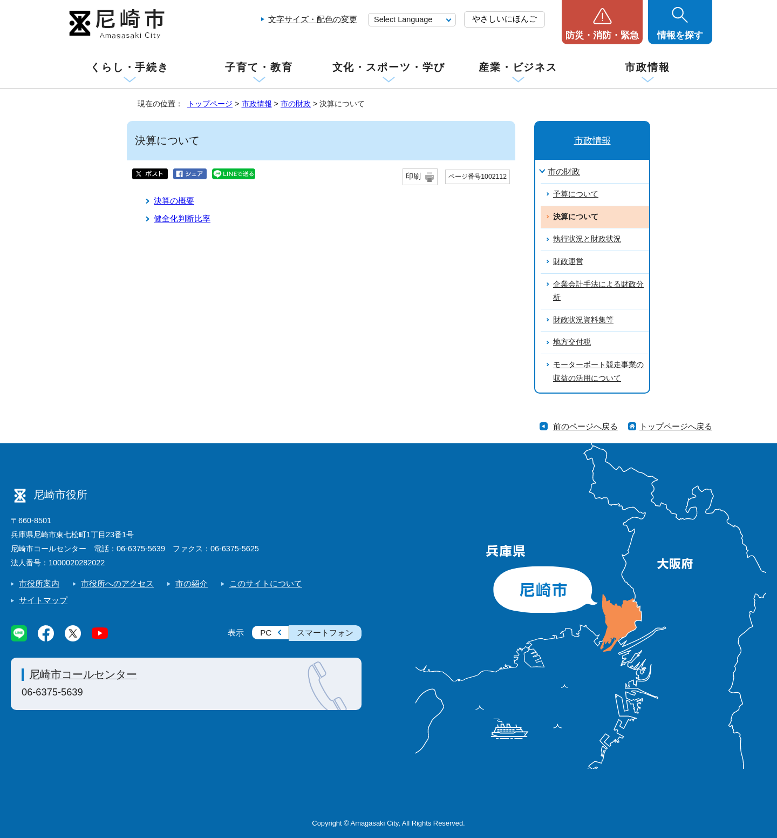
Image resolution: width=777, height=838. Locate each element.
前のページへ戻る (585, 426)
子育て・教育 (258, 67)
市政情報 (647, 67)
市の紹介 (191, 583)
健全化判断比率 (182, 218)
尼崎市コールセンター (83, 674)
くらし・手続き (129, 67)
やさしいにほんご (504, 18)
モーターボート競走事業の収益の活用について (598, 371)
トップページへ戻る (675, 426)
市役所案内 (39, 583)
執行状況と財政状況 (587, 239)
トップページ (210, 103)
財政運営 (568, 262)
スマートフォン (325, 632)
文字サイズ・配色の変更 (312, 19)
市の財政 (296, 103)
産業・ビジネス (518, 67)
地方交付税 (572, 342)
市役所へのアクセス (117, 583)
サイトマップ (43, 600)
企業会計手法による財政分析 (598, 291)
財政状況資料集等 (583, 320)
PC (265, 632)
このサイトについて (265, 583)
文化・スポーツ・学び (388, 67)
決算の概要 (174, 200)
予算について (575, 194)
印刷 (413, 176)
